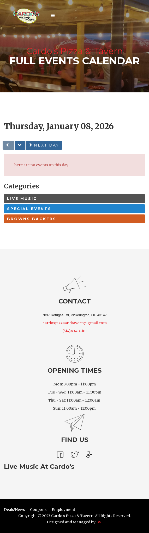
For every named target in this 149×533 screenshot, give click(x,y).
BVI (99, 522)
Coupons (38, 509)
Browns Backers (31, 219)
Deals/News (14, 509)
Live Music (22, 198)
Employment (63, 509)
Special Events (29, 208)
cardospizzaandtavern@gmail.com (75, 323)
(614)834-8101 (74, 331)
